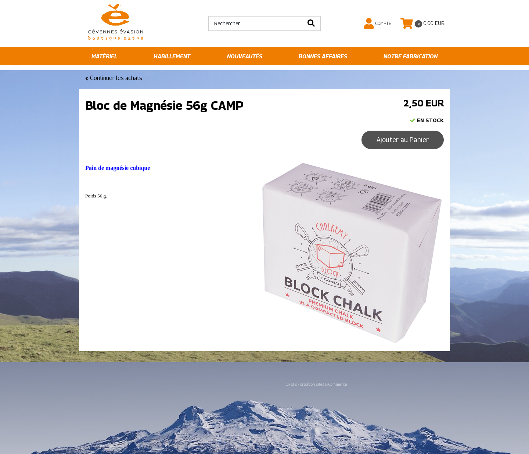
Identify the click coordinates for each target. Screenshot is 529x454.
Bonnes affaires (323, 56)
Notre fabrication (411, 56)
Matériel (104, 56)
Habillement (172, 56)
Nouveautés (244, 56)
